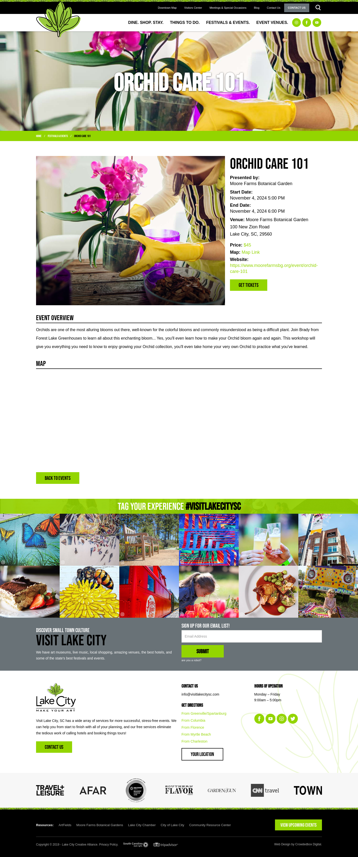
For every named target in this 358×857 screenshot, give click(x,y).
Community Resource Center (210, 825)
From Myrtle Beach (196, 734)
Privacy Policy (108, 844)
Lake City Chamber (142, 825)
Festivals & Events (58, 136)
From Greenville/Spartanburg (203, 713)
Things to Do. (185, 22)
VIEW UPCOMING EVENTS (298, 825)
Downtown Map (167, 7)
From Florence (192, 727)
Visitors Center (193, 7)
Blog (256, 7)
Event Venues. (272, 22)
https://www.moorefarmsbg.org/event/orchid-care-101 (274, 268)
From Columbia (193, 720)
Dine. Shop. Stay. (146, 22)
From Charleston (194, 741)
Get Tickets (249, 285)
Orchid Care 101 (82, 136)
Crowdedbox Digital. (308, 844)
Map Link (251, 252)
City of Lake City (172, 825)
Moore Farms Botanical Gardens (99, 825)
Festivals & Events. (228, 22)
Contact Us (273, 7)
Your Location (202, 754)
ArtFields (65, 825)
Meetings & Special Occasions (228, 7)
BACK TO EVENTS (58, 478)
